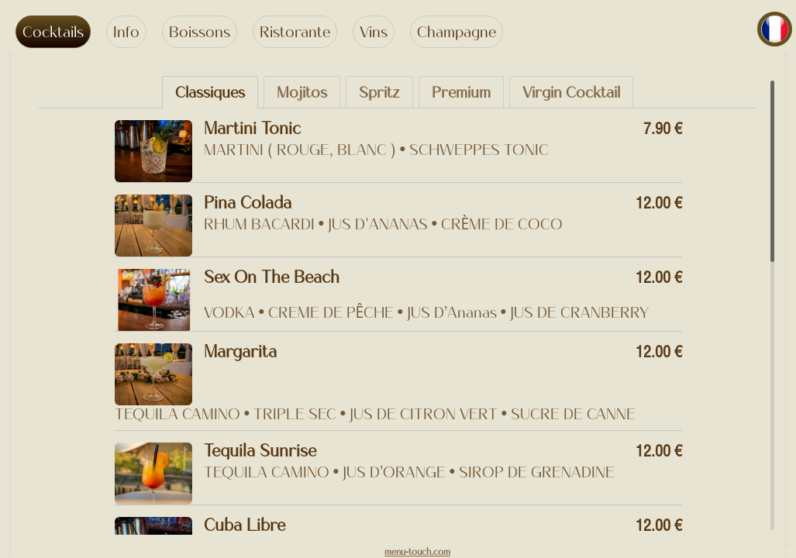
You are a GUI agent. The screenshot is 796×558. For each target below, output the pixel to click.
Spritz (379, 92)
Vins (374, 31)
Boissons (199, 31)
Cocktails (53, 31)
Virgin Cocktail (571, 92)
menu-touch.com (417, 551)
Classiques (210, 92)
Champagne (456, 31)
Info (126, 31)
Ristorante (295, 31)
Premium (461, 92)
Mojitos (302, 92)
